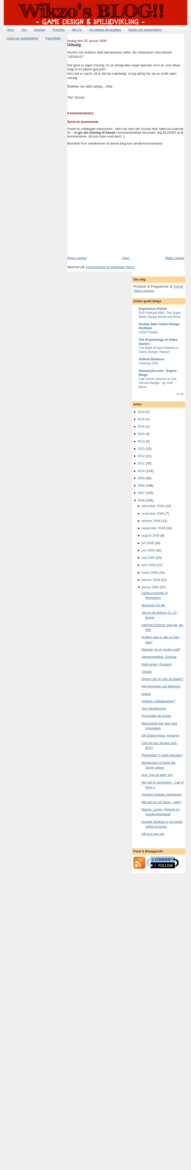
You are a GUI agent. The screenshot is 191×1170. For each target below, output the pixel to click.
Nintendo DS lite (153, 605)
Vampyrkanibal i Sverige (159, 657)
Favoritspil (53, 38)
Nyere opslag (77, 258)
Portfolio (59, 30)
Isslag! (146, 694)
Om (24, 30)
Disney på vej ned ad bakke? (163, 679)
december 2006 (152, 506)
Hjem (10, 30)
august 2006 (150, 535)
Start (125, 258)
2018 (141, 419)
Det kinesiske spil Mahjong (161, 686)
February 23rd (148, 363)
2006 (141, 500)
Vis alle (180, 394)
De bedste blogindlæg (105, 30)
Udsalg (74, 44)
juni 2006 (148, 550)
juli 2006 (147, 543)
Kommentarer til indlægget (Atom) (110, 267)
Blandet (79, 97)
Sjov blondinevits (154, 708)
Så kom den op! (153, 834)
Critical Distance (151, 359)
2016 (141, 426)
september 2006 (153, 528)
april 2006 (148, 565)
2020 (141, 412)
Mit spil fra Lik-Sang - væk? (161, 802)
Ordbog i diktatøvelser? (158, 701)
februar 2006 (150, 580)
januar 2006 (150, 587)
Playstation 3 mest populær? (162, 755)
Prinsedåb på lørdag (156, 716)
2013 (141, 449)
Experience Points (153, 309)
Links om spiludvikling (22, 38)
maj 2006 (148, 558)
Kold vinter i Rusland (157, 664)
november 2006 (152, 513)
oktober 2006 (151, 521)
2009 (141, 478)
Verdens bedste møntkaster (162, 794)
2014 (141, 441)
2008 (141, 485)
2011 (141, 463)
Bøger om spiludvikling (145, 30)
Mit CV (77, 30)
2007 (141, 493)
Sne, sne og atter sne (157, 775)
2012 (141, 456)
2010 (141, 471)
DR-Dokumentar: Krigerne (160, 735)
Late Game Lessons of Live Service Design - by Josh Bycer (157, 383)
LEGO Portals (148, 332)
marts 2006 (149, 572)
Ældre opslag (174, 258)
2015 (141, 434)
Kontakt (39, 30)
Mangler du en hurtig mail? (161, 649)
